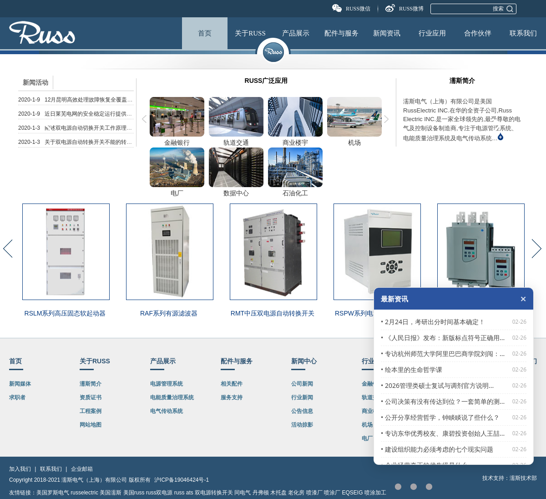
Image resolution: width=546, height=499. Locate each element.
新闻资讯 (386, 33)
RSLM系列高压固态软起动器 (65, 313)
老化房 (296, 492)
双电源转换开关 (214, 492)
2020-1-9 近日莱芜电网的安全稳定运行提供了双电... (82, 114)
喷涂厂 (332, 492)
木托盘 (278, 492)
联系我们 (523, 33)
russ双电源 (159, 492)
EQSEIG (352, 492)
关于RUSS (250, 33)
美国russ (134, 492)
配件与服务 (341, 33)
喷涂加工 (375, 492)
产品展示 (295, 33)
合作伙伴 (477, 33)
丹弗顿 (261, 492)
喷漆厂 (314, 492)
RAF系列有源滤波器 (168, 313)
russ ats (183, 492)
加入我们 (20, 469)
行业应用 (432, 33)
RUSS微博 (411, 8)
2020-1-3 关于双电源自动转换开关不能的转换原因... (82, 142)
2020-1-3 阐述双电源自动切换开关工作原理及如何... (82, 128)
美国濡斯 (110, 492)
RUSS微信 (358, 8)
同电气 (242, 492)
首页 (205, 33)
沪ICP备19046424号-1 (181, 480)
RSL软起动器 (480, 313)
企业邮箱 (82, 469)
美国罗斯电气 (52, 492)
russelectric (84, 492)
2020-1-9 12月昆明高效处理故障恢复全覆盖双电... (80, 100)
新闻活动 (35, 82)
